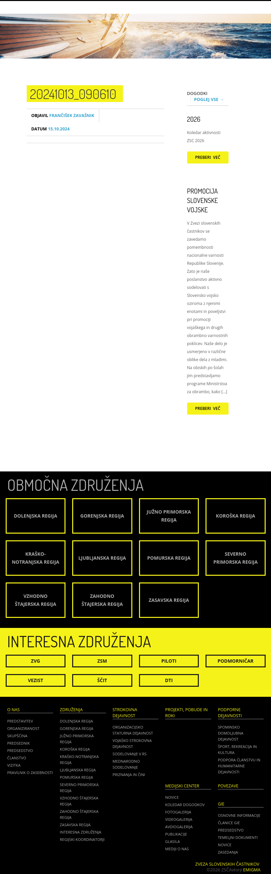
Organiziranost (23, 728)
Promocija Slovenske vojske (202, 200)
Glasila (172, 841)
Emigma (252, 870)
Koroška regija (75, 749)
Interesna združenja (80, 832)
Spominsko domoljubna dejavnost (230, 733)
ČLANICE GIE (229, 822)
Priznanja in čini (129, 774)
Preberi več (208, 157)
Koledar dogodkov (185, 804)
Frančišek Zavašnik (63, 115)
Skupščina (17, 735)
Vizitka (14, 765)
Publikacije (176, 834)
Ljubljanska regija (78, 769)
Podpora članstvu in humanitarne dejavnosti (239, 765)
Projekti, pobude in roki (186, 713)
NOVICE (225, 844)
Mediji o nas (177, 848)
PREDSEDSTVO (231, 830)
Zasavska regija (75, 824)
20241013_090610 (73, 93)
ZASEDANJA (228, 852)
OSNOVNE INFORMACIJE (239, 815)
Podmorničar (236, 661)
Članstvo (16, 757)
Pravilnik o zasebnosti (30, 772)
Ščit (102, 680)
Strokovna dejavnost (125, 713)
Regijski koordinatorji (82, 839)
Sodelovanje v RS (130, 753)
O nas (13, 710)
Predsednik (18, 743)
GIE (221, 804)
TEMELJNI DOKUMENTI (238, 837)
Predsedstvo (20, 750)
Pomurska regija (76, 777)
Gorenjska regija (76, 728)
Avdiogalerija (178, 826)
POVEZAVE (228, 786)
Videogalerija (178, 819)
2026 (193, 119)
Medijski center (182, 786)
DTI (169, 680)
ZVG (35, 661)
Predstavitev (20, 721)
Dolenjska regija (76, 721)
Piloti (168, 661)
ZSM (102, 661)
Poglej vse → (209, 99)
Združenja (71, 710)
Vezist (35, 680)
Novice (172, 797)
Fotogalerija (178, 811)
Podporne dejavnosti (230, 713)
